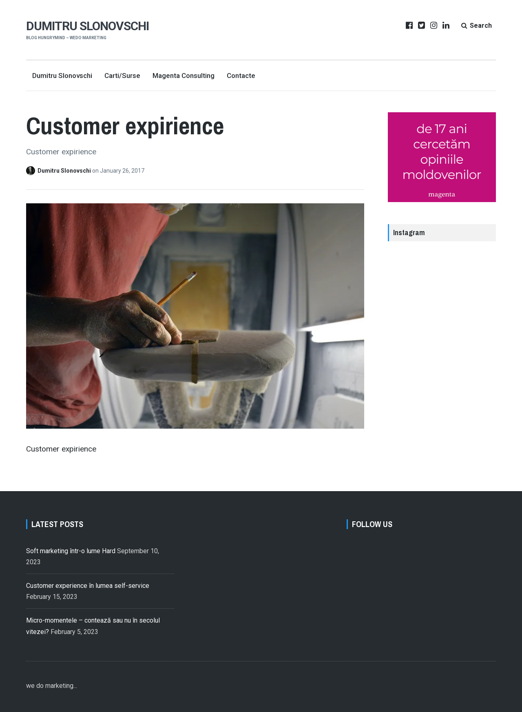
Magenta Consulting (184, 75)
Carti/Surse (122, 75)
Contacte (241, 75)
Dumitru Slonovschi (87, 26)
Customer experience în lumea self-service (87, 586)
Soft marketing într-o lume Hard (70, 551)
